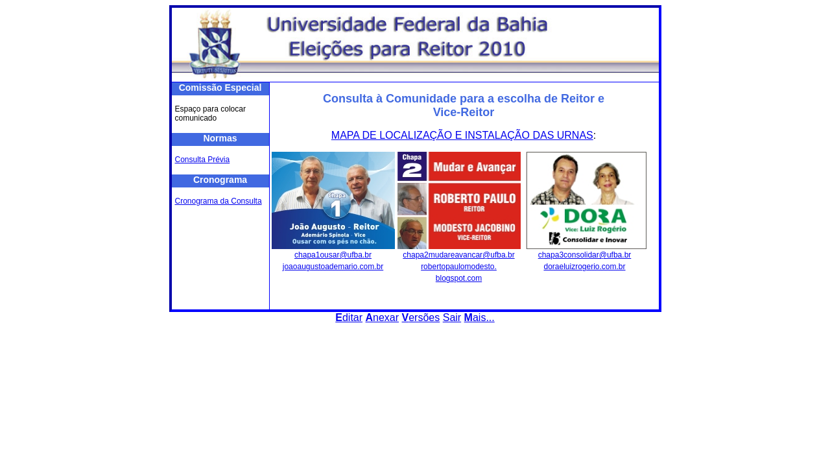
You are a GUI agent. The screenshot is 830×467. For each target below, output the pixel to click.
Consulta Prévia (202, 159)
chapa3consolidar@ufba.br (585, 254)
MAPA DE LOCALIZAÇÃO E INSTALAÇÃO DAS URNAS (462, 135)
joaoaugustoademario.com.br (333, 266)
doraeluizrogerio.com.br (584, 266)
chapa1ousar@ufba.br (333, 254)
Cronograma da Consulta (218, 201)
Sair (452, 317)
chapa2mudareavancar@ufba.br (458, 254)
